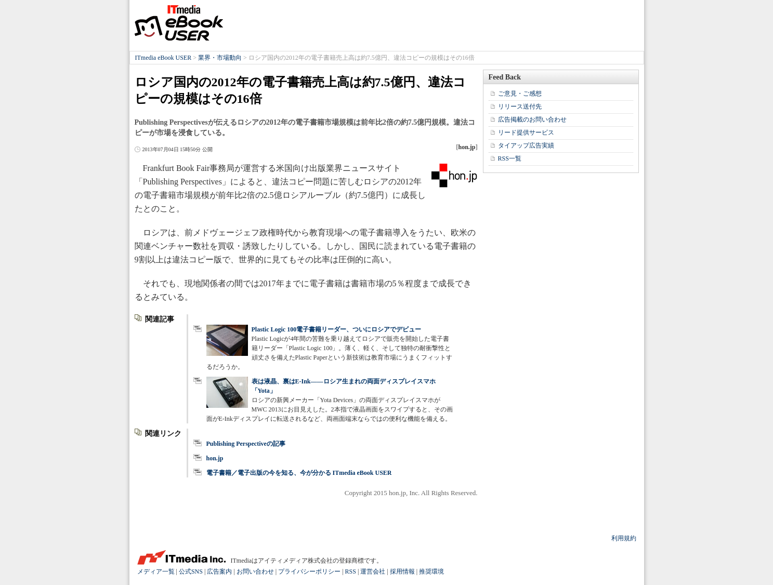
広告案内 (219, 571)
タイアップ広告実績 (526, 145)
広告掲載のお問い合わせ (532, 119)
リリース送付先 (520, 106)
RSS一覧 (509, 158)
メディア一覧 (156, 571)
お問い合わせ (255, 571)
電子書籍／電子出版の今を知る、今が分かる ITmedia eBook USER (299, 472)
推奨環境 (431, 571)
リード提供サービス (526, 132)
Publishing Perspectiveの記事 (245, 443)
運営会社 (372, 571)
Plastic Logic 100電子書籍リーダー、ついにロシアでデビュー (337, 329)
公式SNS (191, 571)
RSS (350, 571)
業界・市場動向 (220, 57)
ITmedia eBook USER (179, 23)
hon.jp (215, 458)
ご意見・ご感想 (520, 93)
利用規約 (623, 538)
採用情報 (402, 571)
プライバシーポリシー (309, 571)
